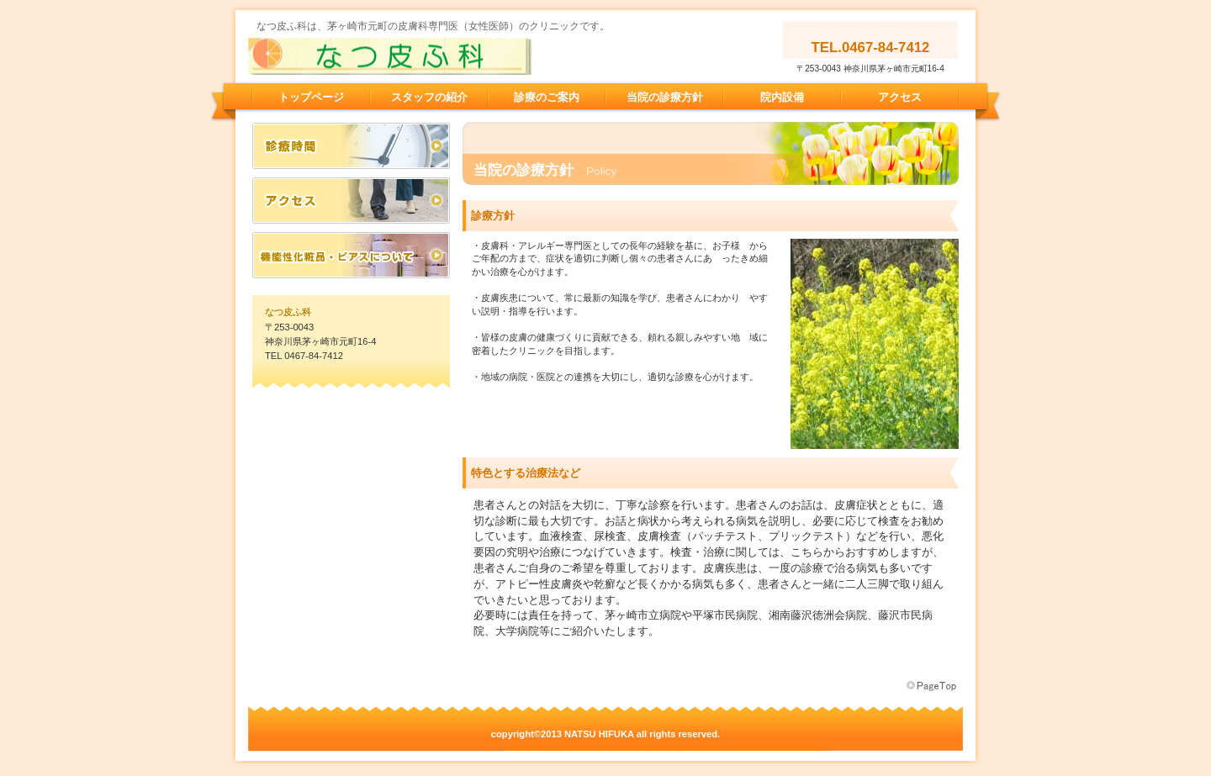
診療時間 (351, 146)
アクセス (351, 200)
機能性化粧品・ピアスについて (351, 255)
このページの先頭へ (933, 686)
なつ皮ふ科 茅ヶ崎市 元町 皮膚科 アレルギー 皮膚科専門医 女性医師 (416, 56)
